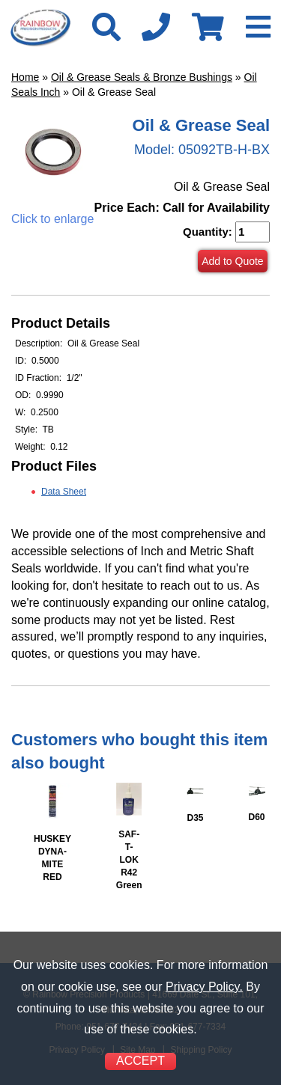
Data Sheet (63, 491)
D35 (195, 818)
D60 (257, 817)
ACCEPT (140, 1060)
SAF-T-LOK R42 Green (129, 860)
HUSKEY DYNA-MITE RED (52, 858)
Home (25, 77)
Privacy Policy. (204, 986)
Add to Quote (233, 261)
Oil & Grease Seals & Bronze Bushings (141, 77)
